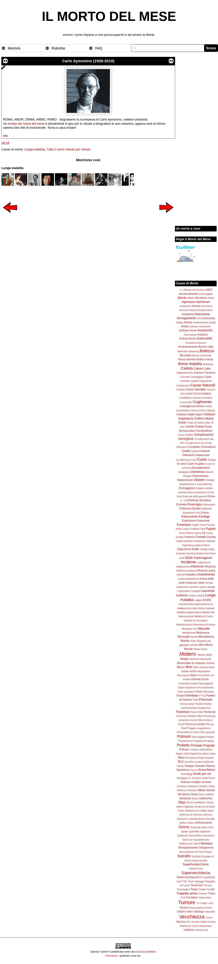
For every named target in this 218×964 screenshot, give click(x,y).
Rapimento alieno (199, 753)
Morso (181, 667)
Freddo (180, 537)
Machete (183, 604)
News (193, 675)
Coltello (189, 426)
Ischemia (191, 582)
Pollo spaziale (207, 732)
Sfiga (181, 802)
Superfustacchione (196, 864)
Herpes (200, 553)
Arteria (188, 322)
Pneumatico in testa (188, 732)
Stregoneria (206, 847)
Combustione (204, 430)
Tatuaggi (199, 881)
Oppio (181, 687)
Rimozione (191, 757)
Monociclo (205, 659)
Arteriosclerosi (201, 322)
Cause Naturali (202, 385)
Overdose (191, 695)
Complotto (193, 446)
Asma (193, 330)
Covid (186, 451)
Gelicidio (188, 541)
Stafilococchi (186, 843)
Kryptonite (182, 587)
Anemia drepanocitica (200, 310)
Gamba (211, 536)
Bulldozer (208, 364)
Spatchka (194, 831)
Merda (194, 636)
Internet (181, 574)
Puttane (194, 749)
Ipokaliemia (193, 578)
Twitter (203, 903)
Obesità (196, 679)
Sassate (200, 765)
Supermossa (196, 868)
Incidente (188, 562)
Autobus (203, 334)
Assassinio (205, 330)
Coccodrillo (186, 402)
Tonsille (210, 889)
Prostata (196, 745)
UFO (210, 903)
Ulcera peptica (196, 907)
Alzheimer (203, 302)
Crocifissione (183, 459)
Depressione (185, 479)
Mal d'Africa (198, 608)
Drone (211, 496)
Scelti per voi (202, 773)
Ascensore (205, 326)
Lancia (202, 587)
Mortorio (14, 48)
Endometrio (209, 504)
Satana (210, 765)
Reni (181, 757)
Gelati (179, 541)
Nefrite (193, 671)
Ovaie (180, 695)
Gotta (211, 549)
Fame (203, 524)
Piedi (184, 728)
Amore (196, 305)
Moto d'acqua (200, 667)
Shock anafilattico (196, 802)
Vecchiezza (192, 916)
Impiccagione (203, 557)
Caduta (187, 368)
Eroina (205, 512)
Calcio (198, 368)
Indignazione (183, 566)
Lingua (192, 595)
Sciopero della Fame (203, 778)
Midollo (185, 640)
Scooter (206, 781)
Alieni (211, 298)
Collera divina (204, 418)
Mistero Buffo (204, 654)
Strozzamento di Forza (191, 851)
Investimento (206, 574)
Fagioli (195, 524)
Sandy (180, 766)
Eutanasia (184, 524)
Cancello (185, 376)
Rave (213, 753)
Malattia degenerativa (189, 612)
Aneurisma (202, 314)
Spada (184, 831)
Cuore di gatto (195, 463)
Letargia (195, 591)
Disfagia (209, 480)
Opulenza (190, 687)
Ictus (189, 557)
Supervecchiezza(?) (188, 877)
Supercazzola (199, 860)
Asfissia (184, 330)
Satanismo (183, 769)
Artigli (212, 322)
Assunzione (190, 334)
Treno (211, 893)
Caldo (207, 368)
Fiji (203, 532)
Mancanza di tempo (205, 624)
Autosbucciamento (196, 342)
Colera (193, 410)
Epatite (196, 508)
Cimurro (210, 389)
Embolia (181, 504)
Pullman (184, 749)
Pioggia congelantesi (199, 728)
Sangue (189, 765)
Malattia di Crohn (203, 616)
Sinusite (210, 818)
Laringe (211, 587)
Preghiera (198, 740)
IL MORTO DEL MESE (109, 16)
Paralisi (199, 703)
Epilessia (207, 508)
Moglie (184, 658)
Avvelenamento (188, 346)
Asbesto (193, 326)
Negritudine (203, 671)
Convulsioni (208, 446)
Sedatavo (192, 786)
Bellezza (207, 351)
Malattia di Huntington (196, 620)
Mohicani (194, 659)
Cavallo (180, 389)
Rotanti (210, 757)
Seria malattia (206, 794)
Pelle (200, 712)
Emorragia (194, 504)
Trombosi (192, 897)
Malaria (210, 608)
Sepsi (194, 794)
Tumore (186, 902)
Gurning (190, 553)
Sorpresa (195, 827)
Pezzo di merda (194, 724)
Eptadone (188, 512)
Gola (195, 549)
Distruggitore (187, 488)
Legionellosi (183, 591)
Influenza (210, 566)
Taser (191, 881)
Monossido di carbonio (191, 663)
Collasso (210, 410)
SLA (180, 761)
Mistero (188, 654)
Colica (201, 410)
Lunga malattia (34, 149)
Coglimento (202, 402)
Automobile (204, 338)
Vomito (212, 921)
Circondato (186, 393)
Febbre (195, 528)
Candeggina (197, 376)
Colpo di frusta (195, 422)
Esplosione (189, 520)
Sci (189, 778)
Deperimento (200, 475)
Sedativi (203, 786)
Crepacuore (202, 455)
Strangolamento (188, 847)
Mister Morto (200, 649)
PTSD (202, 695)
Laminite (193, 587)
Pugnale (209, 745)
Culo (193, 459)
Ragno (179, 753)
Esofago (204, 516)
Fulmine (189, 536)
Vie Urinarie (193, 921)
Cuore (202, 459)
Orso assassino (186, 691)
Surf (179, 881)
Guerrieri (181, 553)
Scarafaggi (186, 774)
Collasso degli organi (189, 414)
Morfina (210, 663)
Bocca (182, 359)
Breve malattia (190, 364)
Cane (208, 376)
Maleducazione (184, 624)
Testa (194, 889)
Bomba (191, 359)
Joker (201, 582)
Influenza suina (205, 570)
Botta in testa (205, 359)
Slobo (191, 822)
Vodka (203, 921)
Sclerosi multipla (190, 781)
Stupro (208, 851)
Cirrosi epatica (202, 393)
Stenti (196, 843)
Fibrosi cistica (193, 533)
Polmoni (184, 736)
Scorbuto (182, 786)
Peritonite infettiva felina (189, 716)
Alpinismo (188, 302)
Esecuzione (190, 516)
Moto (188, 667)
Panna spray (187, 703)
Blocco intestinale (202, 355)
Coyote (195, 451)
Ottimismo (208, 691)
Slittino (183, 822)
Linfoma (181, 595)
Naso (212, 667)
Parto (194, 712)
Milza (193, 640)
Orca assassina (205, 687)
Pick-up (209, 724)
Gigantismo (184, 549)
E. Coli (184, 500)
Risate (201, 757)
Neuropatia (183, 675)
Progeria (209, 740)
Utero (189, 911)
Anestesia (188, 314)
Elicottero (205, 500)
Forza (209, 533)
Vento (209, 917)
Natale (185, 671)
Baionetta (183, 351)
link (5, 136)
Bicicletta (185, 355)
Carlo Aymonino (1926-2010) (88, 61)
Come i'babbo (185, 434)
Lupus (198, 600)
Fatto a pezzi (183, 528)
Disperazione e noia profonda (195, 484)
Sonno (183, 827)
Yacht (195, 926)
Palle (195, 699)
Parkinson (183, 712)
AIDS (208, 289)
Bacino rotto (205, 346)
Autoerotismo (187, 338)
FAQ (98, 48)
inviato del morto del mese (26, 123)
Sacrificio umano (193, 761)
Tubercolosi (204, 897)
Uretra (208, 907)
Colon (182, 422)
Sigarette (189, 806)
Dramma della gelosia (194, 496)
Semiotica (191, 790)
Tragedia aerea (187, 893)
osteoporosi (201, 930)
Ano (199, 318)
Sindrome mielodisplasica (191, 818)
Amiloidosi (185, 306)
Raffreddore (205, 749)
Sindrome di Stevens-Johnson (195, 814)
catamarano (205, 926)
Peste (181, 724)
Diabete (199, 480)
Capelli (194, 380)
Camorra (209, 372)
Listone (200, 595)
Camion (199, 372)
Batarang (194, 351)
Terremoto (197, 885)
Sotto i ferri (207, 827)
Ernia (197, 512)
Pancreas (205, 699)
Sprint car (187, 839)
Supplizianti (208, 877)
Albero (191, 298)
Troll (182, 897)
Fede (202, 528)
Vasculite (210, 911)
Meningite (183, 636)
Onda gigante (205, 683)
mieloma (189, 929)
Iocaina (182, 578)
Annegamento (186, 318)
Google (204, 549)
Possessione (185, 740)
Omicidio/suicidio (188, 683)
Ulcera (183, 907)
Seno (201, 790)
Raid (186, 753)
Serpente (185, 798)
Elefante (193, 500)
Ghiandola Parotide (204, 541)
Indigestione (204, 562)
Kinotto (209, 582)
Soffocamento (203, 822)
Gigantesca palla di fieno (195, 545)
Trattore (202, 893)
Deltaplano (184, 472)
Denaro (209, 472)
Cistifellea (184, 397)
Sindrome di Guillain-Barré (199, 810)
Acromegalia (206, 294)
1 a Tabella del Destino (192, 290)
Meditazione (189, 632)
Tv (198, 903)
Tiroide (202, 889)
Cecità (189, 389)
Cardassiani (183, 385)
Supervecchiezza (196, 873)
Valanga (199, 911)
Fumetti (200, 537)
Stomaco (206, 843)
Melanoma (202, 632)
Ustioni (181, 911)
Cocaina (195, 397)
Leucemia (207, 591)
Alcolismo (201, 297)
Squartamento (201, 839)
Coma (199, 426)
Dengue (187, 476)
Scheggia (182, 778)
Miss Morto (206, 644)
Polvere (210, 736)
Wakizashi (185, 926)
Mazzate (204, 628)
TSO (184, 881)
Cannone (185, 380)
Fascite (211, 524)
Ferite (182, 533)
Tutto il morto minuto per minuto (69, 149)
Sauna (194, 770)
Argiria (179, 322)
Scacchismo (206, 769)
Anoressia (208, 318)
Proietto (183, 745)
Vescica (181, 921)
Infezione (197, 566)
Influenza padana (185, 570)
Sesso (194, 798)
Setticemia (205, 798)
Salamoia (209, 761)
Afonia (182, 297)
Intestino (191, 574)
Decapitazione (201, 467)
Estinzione (203, 520)
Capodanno (205, 380)
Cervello (199, 389)
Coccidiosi (206, 397)
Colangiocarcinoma (192, 406)
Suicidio (184, 856)
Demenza (197, 472)
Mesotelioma (206, 636)
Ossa (198, 691)
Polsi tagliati (198, 736)
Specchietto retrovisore (201, 835)
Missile (188, 648)
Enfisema (185, 508)
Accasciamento (188, 293)
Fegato (211, 528)
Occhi (205, 679)
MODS (207, 600)
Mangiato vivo (189, 628)
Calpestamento (184, 372)
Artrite (184, 326)
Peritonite (210, 711)
